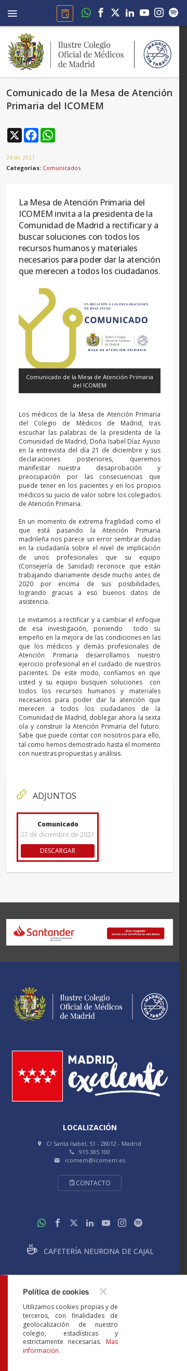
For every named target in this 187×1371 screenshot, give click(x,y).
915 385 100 (94, 1152)
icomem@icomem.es (95, 1160)
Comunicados (62, 168)
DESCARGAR (57, 850)
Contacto (90, 1183)
